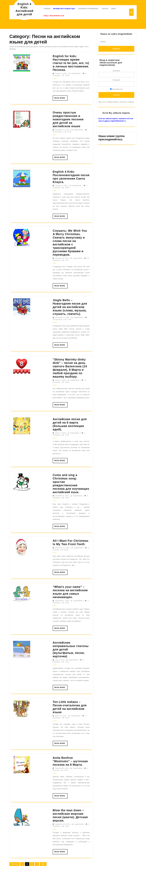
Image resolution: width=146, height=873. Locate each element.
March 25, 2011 (60, 716)
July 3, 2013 (59, 660)
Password (116, 80)
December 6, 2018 (61, 258)
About (113, 8)
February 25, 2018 (61, 768)
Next (43, 864)
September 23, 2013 (62, 824)
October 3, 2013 (61, 73)
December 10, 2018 (62, 317)
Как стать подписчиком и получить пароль (116, 102)
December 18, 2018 (62, 130)
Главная (47, 8)
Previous (14, 864)
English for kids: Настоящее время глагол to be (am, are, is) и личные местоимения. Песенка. (71, 63)
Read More (61, 99)
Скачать (105, 8)
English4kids (76, 73)
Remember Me (116, 89)
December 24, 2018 (62, 548)
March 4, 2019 (60, 380)
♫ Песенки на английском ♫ (88, 8)
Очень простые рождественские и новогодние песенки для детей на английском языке (68, 119)
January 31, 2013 (61, 185)
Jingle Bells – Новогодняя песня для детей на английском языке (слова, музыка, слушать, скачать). (70, 307)
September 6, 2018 (62, 601)
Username (116, 71)
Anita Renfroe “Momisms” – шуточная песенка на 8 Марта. (70, 761)
